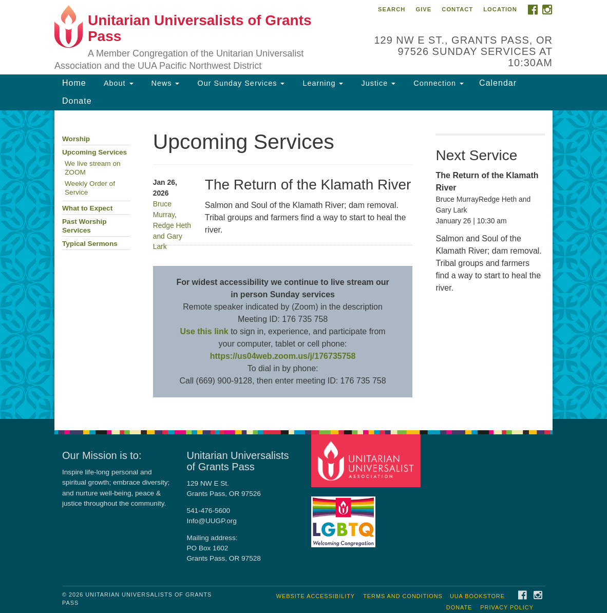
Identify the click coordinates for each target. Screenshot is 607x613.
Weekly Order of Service (90, 188)
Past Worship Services (84, 226)
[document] (303, 264)
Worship (76, 139)
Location (500, 9)
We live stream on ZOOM (93, 168)
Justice (376, 83)
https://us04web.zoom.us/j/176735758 (283, 356)
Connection (437, 83)
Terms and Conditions (403, 596)
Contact (457, 9)
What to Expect (87, 208)
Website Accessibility (315, 596)
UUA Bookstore (477, 596)
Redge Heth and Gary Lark (172, 236)
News (164, 83)
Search (391, 9)
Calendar (498, 83)
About (118, 83)
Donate (77, 101)
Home (74, 83)
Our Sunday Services (239, 83)
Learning (321, 83)
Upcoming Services (94, 152)
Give (423, 9)
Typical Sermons (90, 243)
